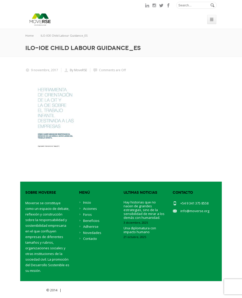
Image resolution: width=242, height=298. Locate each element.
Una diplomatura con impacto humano (140, 230)
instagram (154, 5)
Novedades (92, 232)
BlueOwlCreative (77, 290)
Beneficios (91, 220)
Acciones (90, 208)
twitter (161, 5)
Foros (87, 214)
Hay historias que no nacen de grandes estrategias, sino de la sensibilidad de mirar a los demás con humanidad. (144, 210)
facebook (169, 5)
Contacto (90, 238)
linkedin (147, 5)
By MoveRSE (78, 70)
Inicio (87, 202)
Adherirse (90, 226)
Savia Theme (35, 290)
